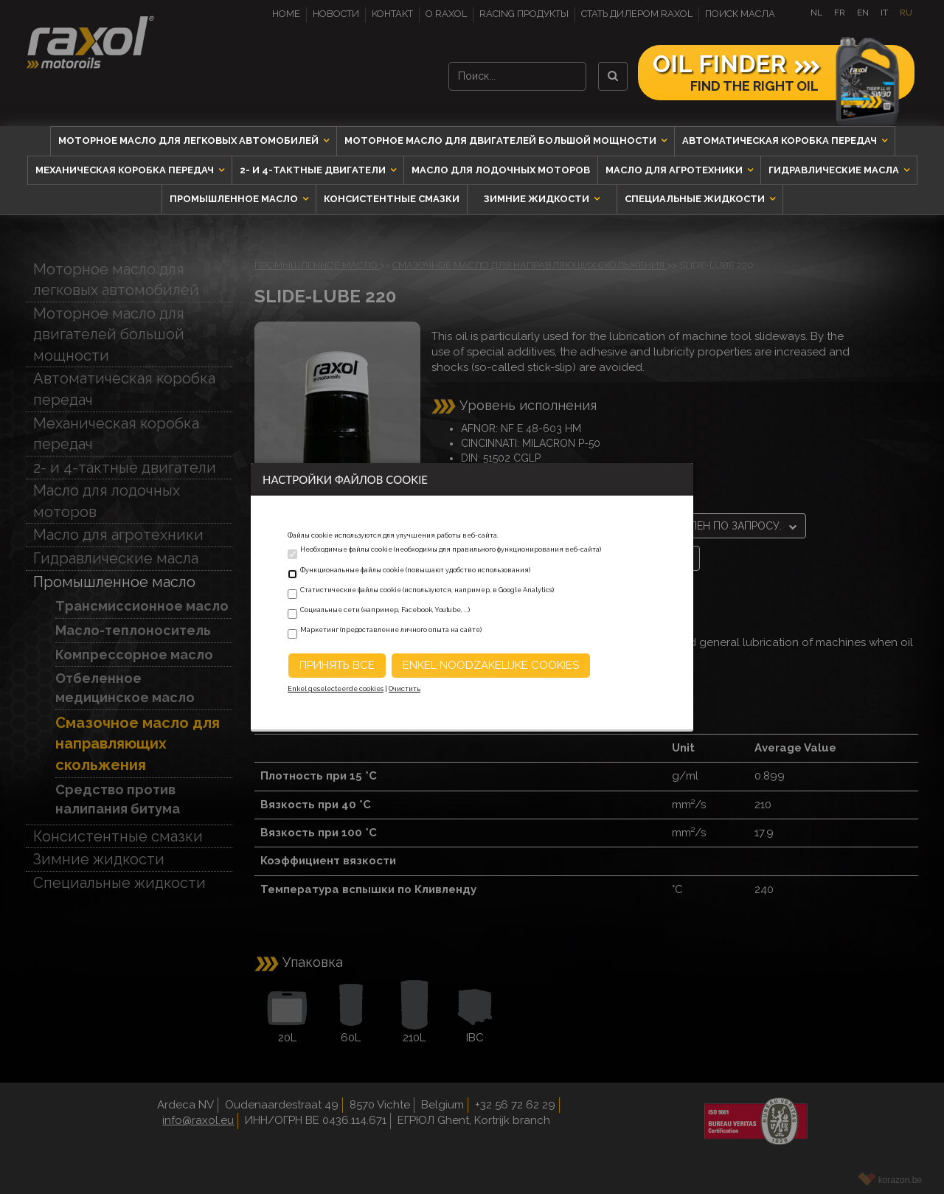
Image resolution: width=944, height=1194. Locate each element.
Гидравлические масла (834, 170)
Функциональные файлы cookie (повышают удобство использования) (415, 570)
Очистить (404, 689)
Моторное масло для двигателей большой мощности (501, 140)
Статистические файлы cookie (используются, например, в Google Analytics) (427, 590)
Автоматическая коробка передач (780, 140)
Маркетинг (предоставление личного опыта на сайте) (391, 630)
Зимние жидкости (537, 198)
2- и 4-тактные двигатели (314, 170)
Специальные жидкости (696, 198)
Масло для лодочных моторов (501, 170)
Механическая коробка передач (125, 170)
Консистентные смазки (391, 198)
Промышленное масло (235, 198)
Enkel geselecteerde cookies (336, 689)
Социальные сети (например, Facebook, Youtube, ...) (385, 610)
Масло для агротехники (675, 170)
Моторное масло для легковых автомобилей (189, 140)
